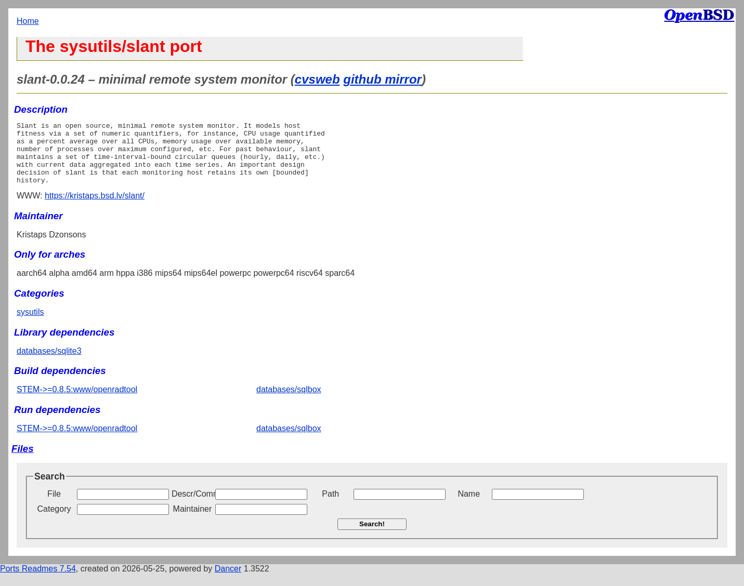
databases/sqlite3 (49, 363)
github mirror (382, 79)
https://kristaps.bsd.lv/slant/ (95, 208)
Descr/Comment (192, 506)
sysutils (30, 324)
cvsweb (317, 79)
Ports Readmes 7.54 (38, 581)
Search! (372, 536)
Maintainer (192, 521)
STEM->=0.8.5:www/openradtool (77, 401)
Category (54, 521)
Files (22, 461)
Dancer (228, 581)
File (54, 506)
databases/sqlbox (288, 401)
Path (330, 506)
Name (469, 506)
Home (28, 21)
